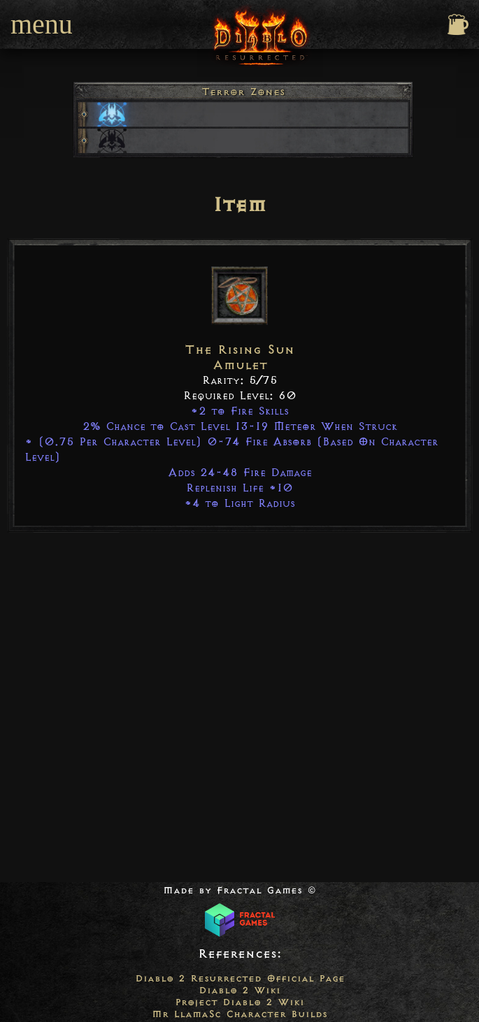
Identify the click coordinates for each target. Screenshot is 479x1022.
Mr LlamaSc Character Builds (239, 1014)
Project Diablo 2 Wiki (239, 1002)
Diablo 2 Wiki (239, 990)
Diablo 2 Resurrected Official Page (240, 978)
